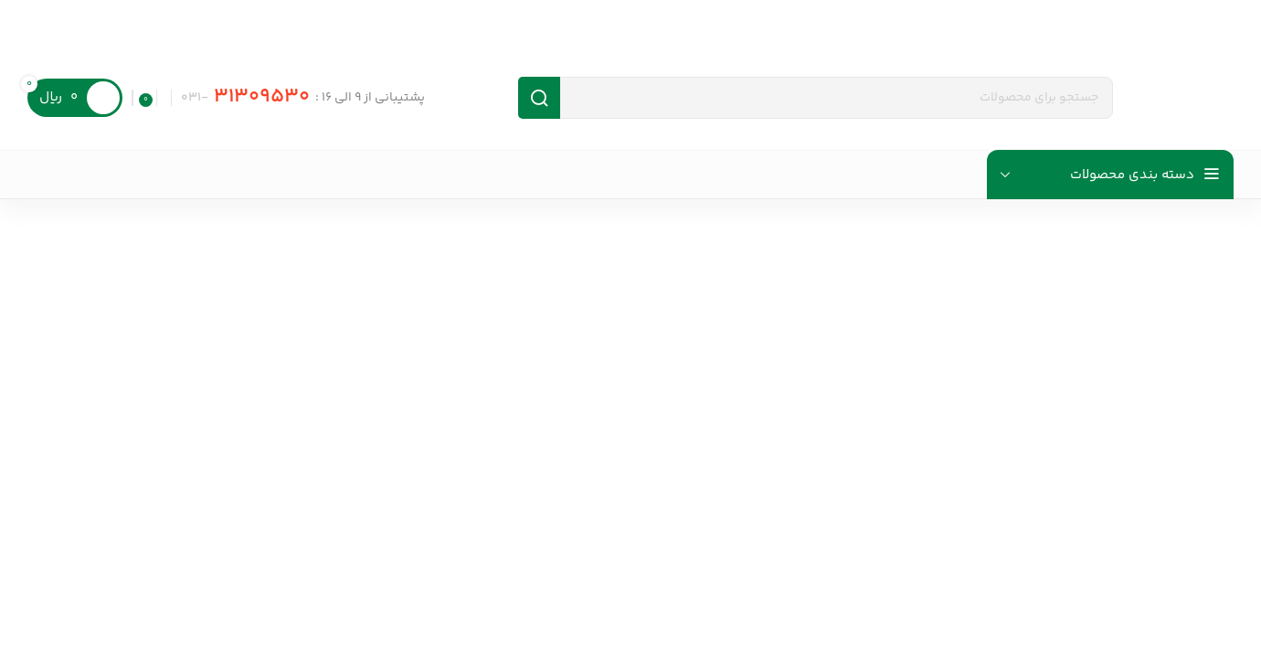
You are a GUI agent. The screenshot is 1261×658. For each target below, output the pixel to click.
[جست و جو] (815, 98)
